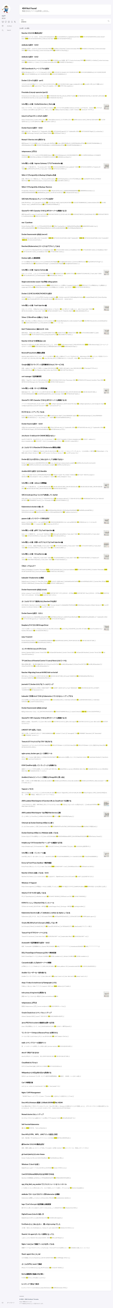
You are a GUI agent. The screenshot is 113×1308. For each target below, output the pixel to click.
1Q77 (3, 16)
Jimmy (28, 1303)
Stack (24, 1303)
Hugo (20, 1301)
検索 (22, 20)
